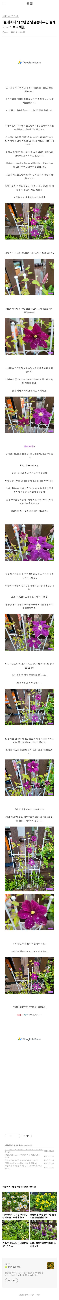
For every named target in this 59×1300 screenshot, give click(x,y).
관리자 (38, 1295)
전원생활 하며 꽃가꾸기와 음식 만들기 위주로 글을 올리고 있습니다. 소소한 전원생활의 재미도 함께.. (24, 1274)
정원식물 (17, 1145)
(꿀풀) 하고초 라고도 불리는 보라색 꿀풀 (19, 1163)
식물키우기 (8, 1145)
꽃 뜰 (29, 4)
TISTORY (30, 1295)
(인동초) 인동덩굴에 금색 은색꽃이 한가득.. (20, 1160)
